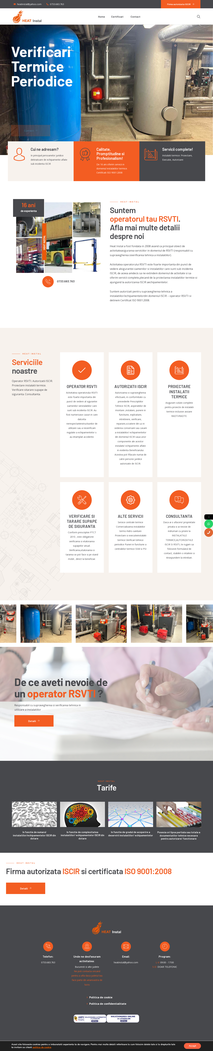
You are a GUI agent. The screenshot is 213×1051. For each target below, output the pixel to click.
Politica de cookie (100, 997)
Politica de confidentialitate (107, 1004)
